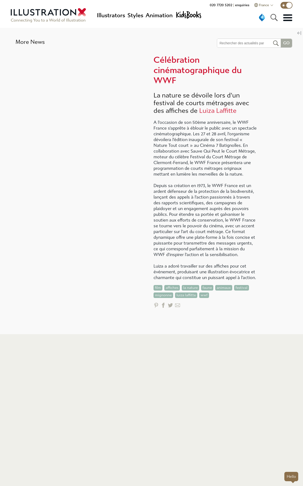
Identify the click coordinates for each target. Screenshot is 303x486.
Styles (135, 15)
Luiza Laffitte (218, 110)
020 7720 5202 (221, 5)
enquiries (242, 5)
